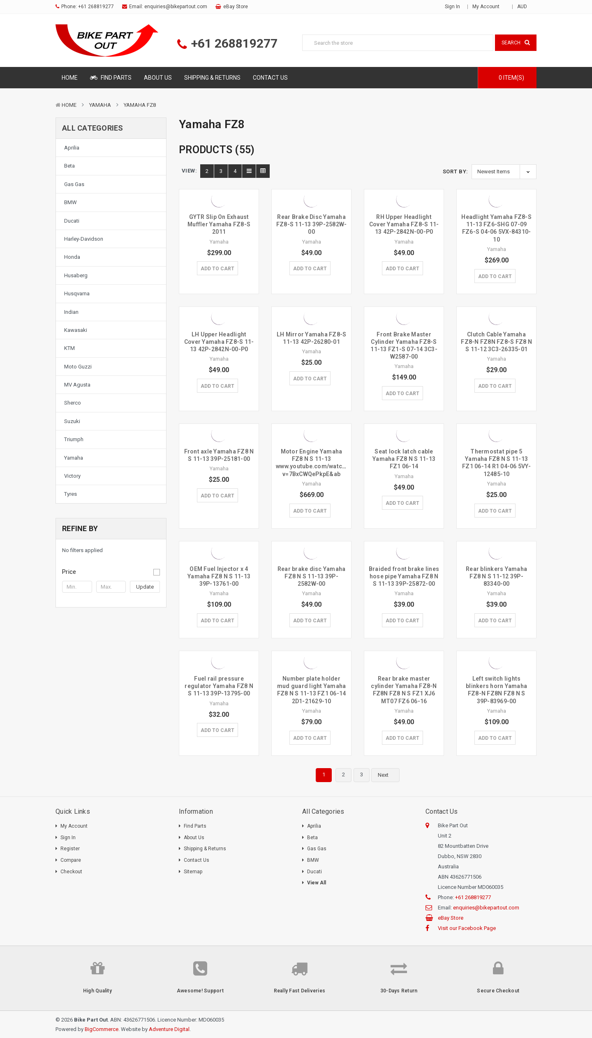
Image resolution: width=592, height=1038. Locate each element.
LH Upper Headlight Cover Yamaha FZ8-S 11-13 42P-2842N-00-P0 (219, 341)
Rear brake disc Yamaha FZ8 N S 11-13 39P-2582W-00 (312, 576)
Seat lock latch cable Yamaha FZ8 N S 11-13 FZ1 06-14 (403, 459)
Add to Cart (217, 269)
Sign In (68, 837)
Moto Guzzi (78, 367)
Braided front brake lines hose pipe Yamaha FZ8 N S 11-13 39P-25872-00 (404, 576)
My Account (488, 6)
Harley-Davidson (83, 239)
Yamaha (100, 105)
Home (70, 77)
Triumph (73, 439)
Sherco (72, 403)
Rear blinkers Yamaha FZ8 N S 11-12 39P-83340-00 (496, 576)
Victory (72, 476)
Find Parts (111, 77)
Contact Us (270, 77)
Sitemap (193, 872)
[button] (111, 572)
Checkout (71, 872)
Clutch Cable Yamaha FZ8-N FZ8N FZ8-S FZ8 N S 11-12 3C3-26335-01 (496, 341)
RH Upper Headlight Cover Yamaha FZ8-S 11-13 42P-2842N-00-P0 (404, 224)
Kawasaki (75, 330)
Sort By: (455, 171)
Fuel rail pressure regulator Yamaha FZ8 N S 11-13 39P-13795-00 (219, 686)
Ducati (71, 221)
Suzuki (72, 421)
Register (70, 849)
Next (388, 775)
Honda (72, 257)
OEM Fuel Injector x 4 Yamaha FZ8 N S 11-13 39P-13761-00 (218, 576)
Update (145, 587)
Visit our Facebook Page (467, 928)
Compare (70, 860)
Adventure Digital (169, 1029)
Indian (71, 312)
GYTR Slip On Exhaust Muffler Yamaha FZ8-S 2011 (218, 224)
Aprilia (71, 148)
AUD (524, 6)
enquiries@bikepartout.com (175, 6)
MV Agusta (77, 385)
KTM (69, 348)
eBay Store (235, 6)
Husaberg (76, 275)
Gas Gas (74, 184)
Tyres (70, 494)
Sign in (452, 6)
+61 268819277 (96, 6)
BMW (70, 202)
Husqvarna (77, 293)
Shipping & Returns (212, 77)
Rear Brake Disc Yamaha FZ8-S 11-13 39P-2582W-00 (311, 224)
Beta (69, 166)
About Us (158, 77)
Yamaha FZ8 (140, 105)
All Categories (92, 128)
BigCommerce (101, 1029)
